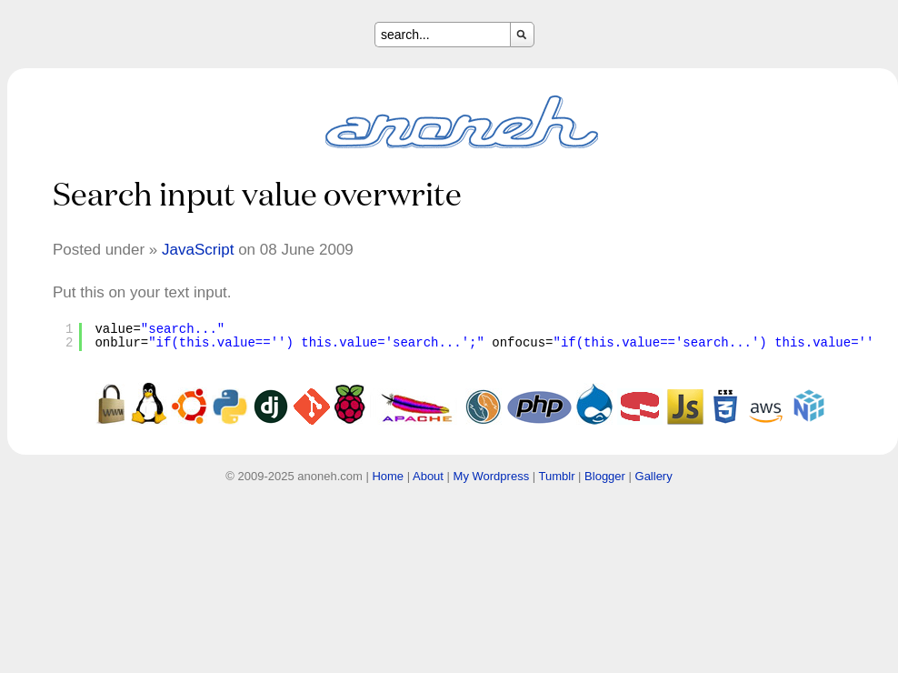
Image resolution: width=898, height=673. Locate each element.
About (428, 476)
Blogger (604, 476)
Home (388, 476)
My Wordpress (492, 476)
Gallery (654, 476)
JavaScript (198, 249)
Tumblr (557, 476)
